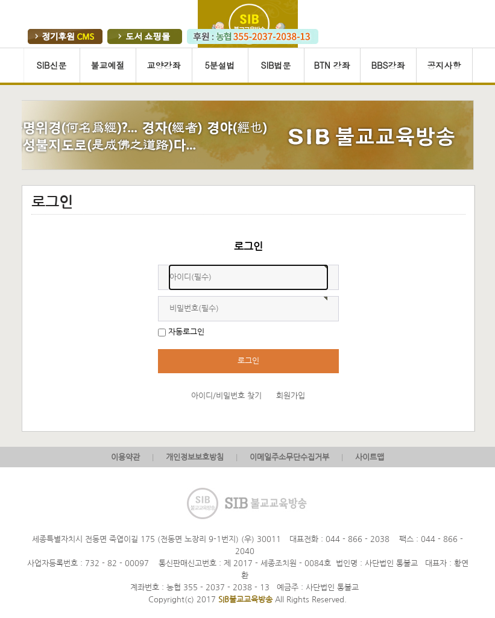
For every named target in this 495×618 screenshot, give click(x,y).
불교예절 (108, 65)
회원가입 (290, 396)
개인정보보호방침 (195, 457)
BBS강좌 (388, 65)
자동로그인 (186, 332)
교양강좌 (164, 65)
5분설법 (219, 65)
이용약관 (125, 457)
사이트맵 (369, 457)
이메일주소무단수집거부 (289, 457)
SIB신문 (51, 65)
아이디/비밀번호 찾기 (226, 396)
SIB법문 (275, 65)
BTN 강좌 (332, 65)
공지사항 (444, 65)
